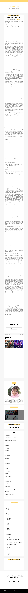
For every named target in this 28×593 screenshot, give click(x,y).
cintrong (6, 442)
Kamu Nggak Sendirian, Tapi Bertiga (8, 347)
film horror (6, 453)
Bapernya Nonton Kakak (10, 416)
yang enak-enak (7, 497)
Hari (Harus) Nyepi (9, 532)
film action (6, 445)
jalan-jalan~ (6, 473)
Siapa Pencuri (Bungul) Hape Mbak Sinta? (13, 549)
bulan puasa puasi (7, 438)
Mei (7, 525)
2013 (6, 514)
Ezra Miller (6, 443)
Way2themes (20, 590)
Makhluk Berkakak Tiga (9, 410)
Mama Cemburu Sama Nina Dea (11, 544)
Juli (7, 523)
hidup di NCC (7, 471)
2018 (6, 508)
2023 (6, 505)
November (8, 518)
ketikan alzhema (7, 478)
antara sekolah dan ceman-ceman (14, 15)
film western (6, 466)
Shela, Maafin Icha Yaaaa (10, 531)
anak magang (7, 435)
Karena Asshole (7, 474)
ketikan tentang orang (8, 479)
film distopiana (7, 450)
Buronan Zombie (9, 537)
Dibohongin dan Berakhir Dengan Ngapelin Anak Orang (15, 542)
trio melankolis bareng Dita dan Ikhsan (10, 489)
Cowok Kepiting (9, 534)
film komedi (6, 458)
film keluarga (7, 455)
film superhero (7, 463)
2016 (6, 510)
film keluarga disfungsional (9, 456)
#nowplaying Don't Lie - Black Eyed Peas (12, 545)
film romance (7, 461)
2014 (6, 513)
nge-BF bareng (7, 481)
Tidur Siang (8, 529)
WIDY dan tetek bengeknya (9, 494)
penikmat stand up (7, 486)
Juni (7, 524)
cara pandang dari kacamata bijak (10, 440)
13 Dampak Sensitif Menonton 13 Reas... (18, 347)
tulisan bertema (7, 491)
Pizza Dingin (8, 547)
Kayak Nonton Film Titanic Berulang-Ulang (13, 539)
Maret (8, 528)
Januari (8, 553)
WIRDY (6, 496)
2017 (6, 509)
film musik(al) (7, 460)
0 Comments (18, 19)
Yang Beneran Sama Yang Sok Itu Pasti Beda (13, 550)
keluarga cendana (7, 476)
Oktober (8, 519)
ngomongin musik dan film (8, 484)
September (8, 520)
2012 (6, 515)
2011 (6, 554)
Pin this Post (15, 328)
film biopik (6, 448)
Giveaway (6, 468)
